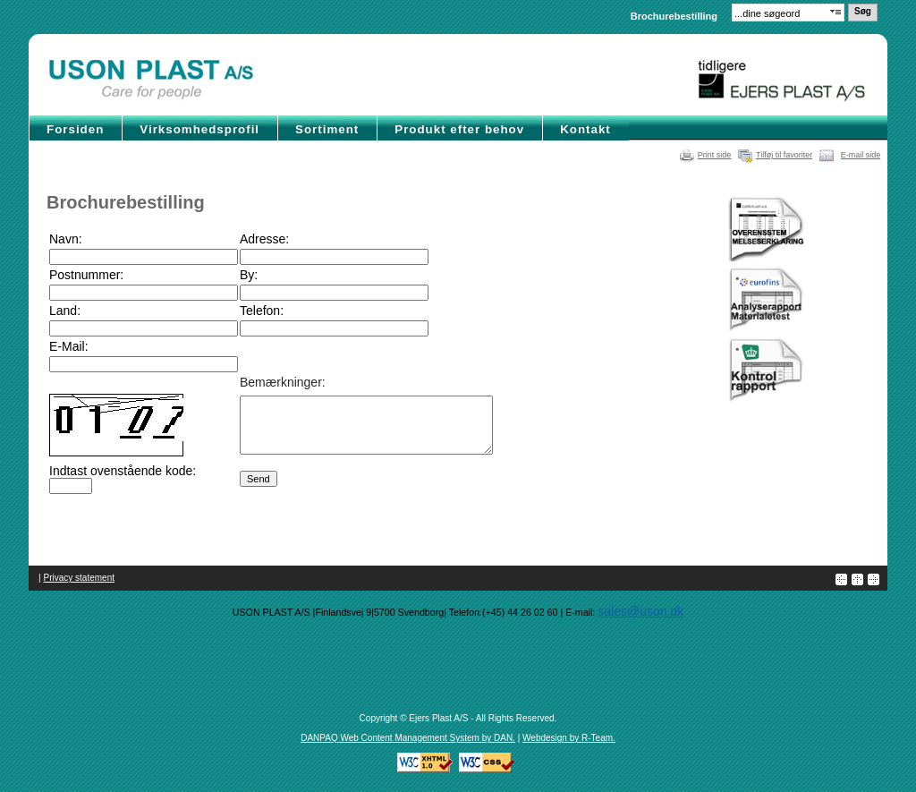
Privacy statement (79, 578)
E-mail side (861, 154)
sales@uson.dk (640, 611)
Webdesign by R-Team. (568, 738)
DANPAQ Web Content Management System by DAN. (408, 738)
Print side (715, 154)
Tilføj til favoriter (784, 154)
